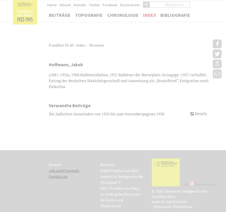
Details (201, 113)
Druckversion (130, 5)
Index (149, 15)
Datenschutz (182, 206)
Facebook (110, 5)
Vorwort (65, 5)
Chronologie (123, 15)
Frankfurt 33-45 (61, 45)
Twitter (94, 5)
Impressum (162, 206)
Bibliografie (175, 15)
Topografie (89, 15)
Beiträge (60, 15)
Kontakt (80, 5)
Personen (96, 45)
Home (51, 5)
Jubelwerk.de (176, 201)
